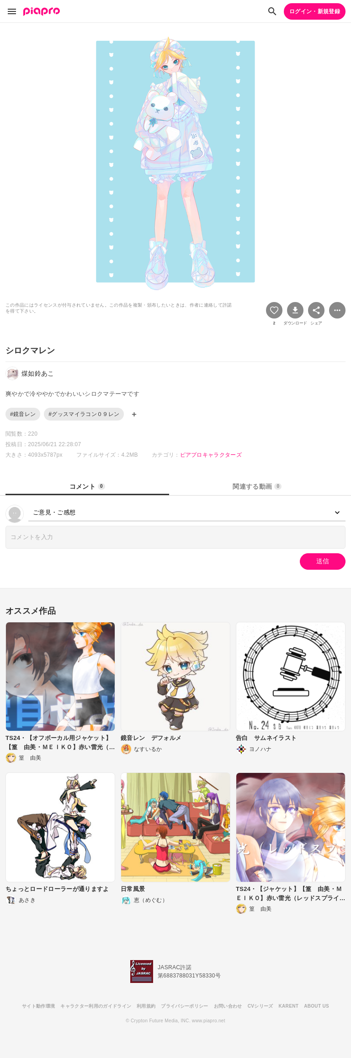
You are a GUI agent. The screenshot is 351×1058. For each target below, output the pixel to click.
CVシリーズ (260, 1006)
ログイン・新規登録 (314, 11)
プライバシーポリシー (184, 1006)
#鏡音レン (23, 414)
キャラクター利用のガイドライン (95, 1006)
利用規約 (146, 1006)
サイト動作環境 (38, 1006)
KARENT (289, 1006)
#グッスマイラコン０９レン (83, 414)
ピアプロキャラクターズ (211, 455)
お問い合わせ (228, 1006)
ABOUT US (316, 1006)
